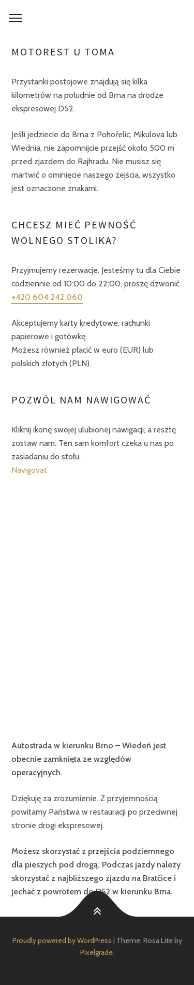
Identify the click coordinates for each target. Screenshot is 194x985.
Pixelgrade (96, 952)
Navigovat (29, 470)
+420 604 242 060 (47, 297)
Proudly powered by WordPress (62, 940)
